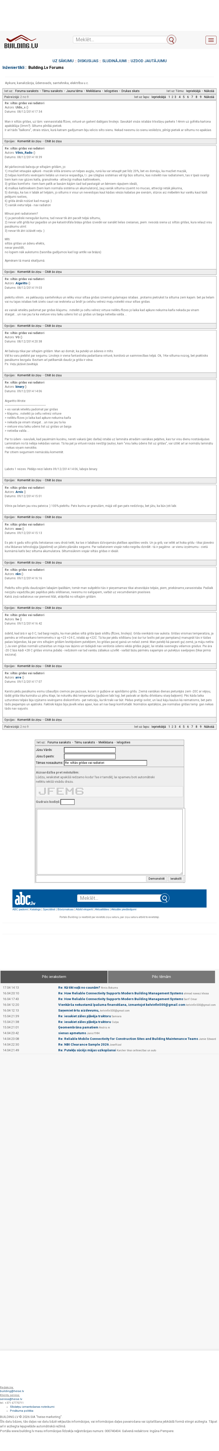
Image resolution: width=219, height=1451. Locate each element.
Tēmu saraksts (52, 91)
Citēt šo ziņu (53, 141)
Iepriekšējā (193, 91)
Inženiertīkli (13, 67)
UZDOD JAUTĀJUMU (149, 61)
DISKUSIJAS (88, 61)
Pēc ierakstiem (54, 976)
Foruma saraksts (27, 91)
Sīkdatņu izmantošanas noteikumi (32, 1406)
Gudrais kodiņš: (48, 802)
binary (20, 386)
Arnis (19, 492)
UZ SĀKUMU (63, 61)
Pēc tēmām (161, 976)
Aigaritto (21, 283)
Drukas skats (130, 91)
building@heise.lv (12, 1391)
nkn (18, 574)
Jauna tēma (74, 91)
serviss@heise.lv (11, 1399)
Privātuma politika (21, 1410)
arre (18, 677)
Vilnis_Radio (24, 152)
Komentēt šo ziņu (29, 141)
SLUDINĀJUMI (114, 61)
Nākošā (209, 91)
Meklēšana (93, 91)
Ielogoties (111, 91)
